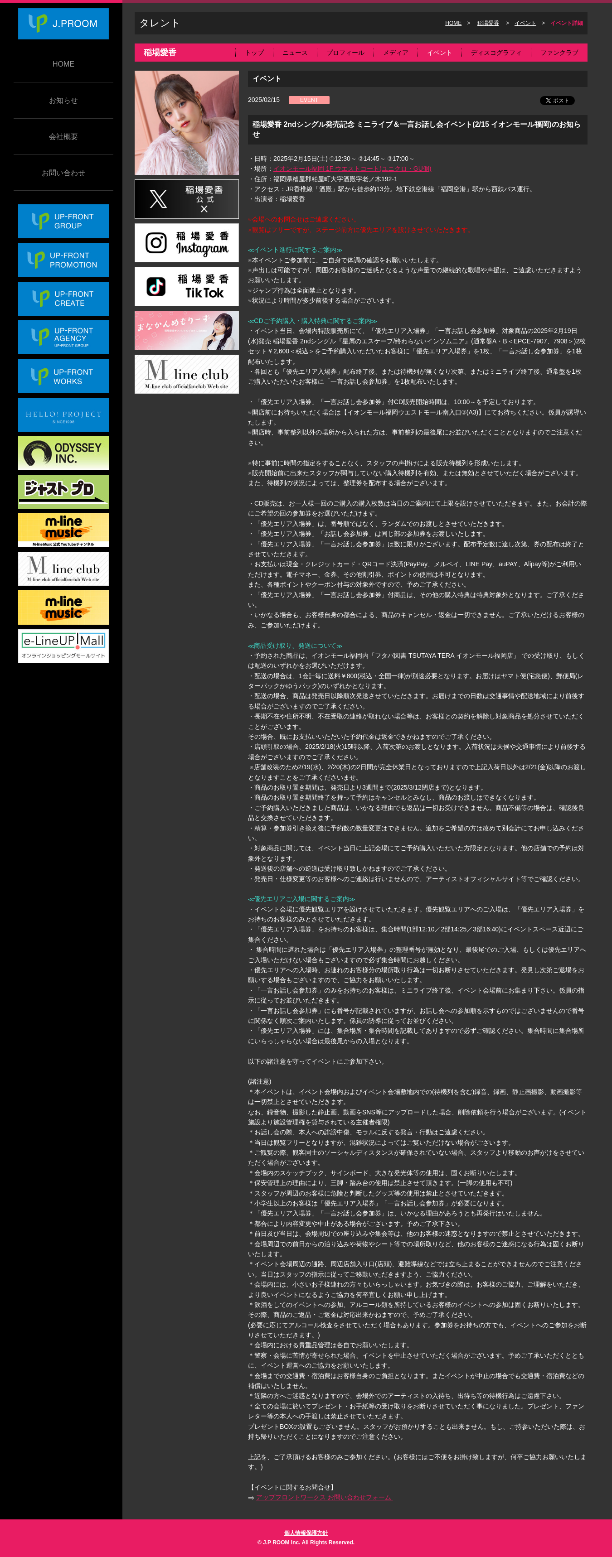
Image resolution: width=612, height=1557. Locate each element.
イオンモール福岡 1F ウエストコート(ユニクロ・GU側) (352, 168)
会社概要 (63, 136)
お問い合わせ (63, 173)
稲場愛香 (488, 23)
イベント (525, 23)
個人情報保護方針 (306, 1533)
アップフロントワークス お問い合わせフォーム (324, 1497)
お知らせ (63, 100)
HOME (63, 64)
